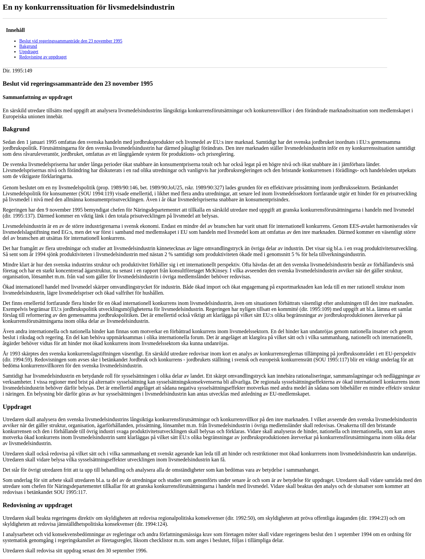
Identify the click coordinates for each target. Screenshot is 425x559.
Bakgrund (28, 46)
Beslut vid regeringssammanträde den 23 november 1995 (70, 41)
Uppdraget (28, 51)
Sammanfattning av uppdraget (37, 97)
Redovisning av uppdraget (43, 56)
